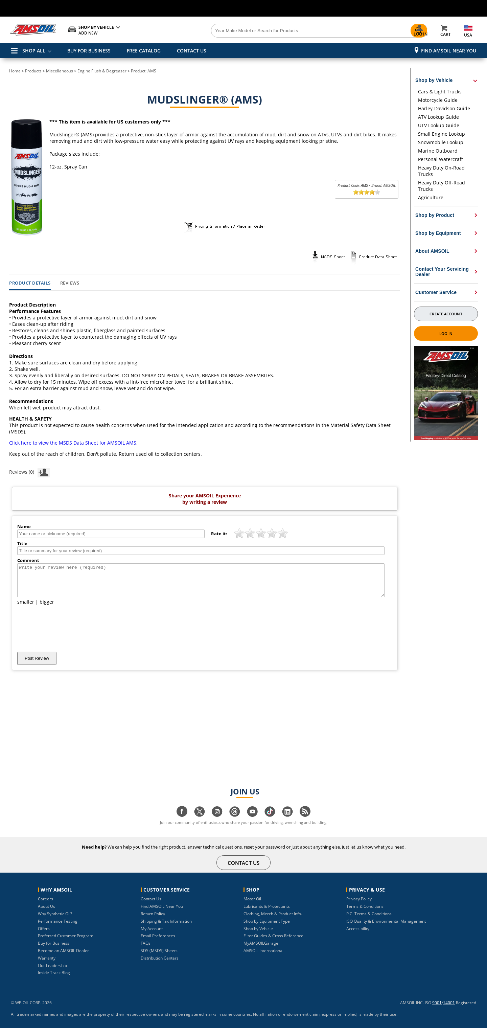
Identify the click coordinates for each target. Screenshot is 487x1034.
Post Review (37, 664)
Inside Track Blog (54, 979)
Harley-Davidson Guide (444, 108)
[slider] (366, 192)
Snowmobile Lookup (440, 142)
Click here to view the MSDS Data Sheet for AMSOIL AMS (72, 443)
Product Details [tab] (30, 283)
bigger (47, 608)
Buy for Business (53, 949)
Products (33, 71)
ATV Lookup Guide (438, 117)
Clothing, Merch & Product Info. (273, 920)
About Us (46, 912)
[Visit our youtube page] (252, 821)
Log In (446, 333)
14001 (449, 1009)
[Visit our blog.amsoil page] (305, 821)
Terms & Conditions (365, 912)
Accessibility (357, 935)
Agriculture (430, 197)
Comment (28, 560)
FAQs (145, 949)
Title (22, 543)
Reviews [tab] (69, 283)
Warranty (46, 964)
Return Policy (153, 920)
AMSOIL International (263, 957)
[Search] (281, 31)
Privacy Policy (359, 905)
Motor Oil (252, 905)
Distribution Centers (160, 964)
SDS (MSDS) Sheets (159, 957)
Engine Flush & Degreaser (101, 71)
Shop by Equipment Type (267, 927)
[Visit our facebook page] (182, 821)
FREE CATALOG (144, 50)
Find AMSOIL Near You (448, 50)
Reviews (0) (29, 471)
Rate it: (219, 534)
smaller (25, 608)
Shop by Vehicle (258, 935)
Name (24, 526)
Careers (45, 905)
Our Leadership (52, 971)
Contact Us (151, 905)
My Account (152, 935)
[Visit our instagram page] (217, 821)
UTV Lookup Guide (438, 125)
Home (15, 71)
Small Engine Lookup (441, 134)
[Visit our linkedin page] (287, 821)
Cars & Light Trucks (440, 91)
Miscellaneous (59, 71)
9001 (437, 1009)
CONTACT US (191, 50)
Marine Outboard (438, 151)
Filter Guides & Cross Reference (273, 942)
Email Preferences (158, 942)
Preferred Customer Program (65, 942)
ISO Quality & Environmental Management (386, 927)
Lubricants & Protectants (267, 912)
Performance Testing (57, 927)
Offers (44, 935)
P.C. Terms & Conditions (369, 920)
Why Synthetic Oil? (55, 920)
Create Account (446, 313)
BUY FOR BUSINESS (89, 50)
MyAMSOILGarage (261, 949)
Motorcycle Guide (438, 100)
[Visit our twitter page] (199, 821)
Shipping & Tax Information (166, 927)
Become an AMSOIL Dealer (63, 957)
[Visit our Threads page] (234, 821)
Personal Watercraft (440, 159)
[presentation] (68, 634)
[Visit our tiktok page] (269, 821)
